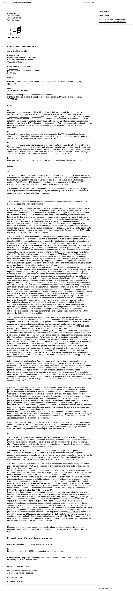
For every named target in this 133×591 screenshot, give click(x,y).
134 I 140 (20, 328)
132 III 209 (39, 328)
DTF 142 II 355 (83, 326)
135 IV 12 (36, 490)
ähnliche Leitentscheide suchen (112, 19)
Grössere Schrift (87, 2)
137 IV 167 (44, 501)
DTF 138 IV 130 (22, 501)
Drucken (27, 2)
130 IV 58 (27, 232)
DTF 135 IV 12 (74, 512)
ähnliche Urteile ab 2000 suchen (112, 22)
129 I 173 (58, 328)
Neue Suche (104, 15)
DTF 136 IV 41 (13, 490)
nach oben (108, 588)
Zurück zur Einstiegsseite (13, 2)
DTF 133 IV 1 (85, 230)
